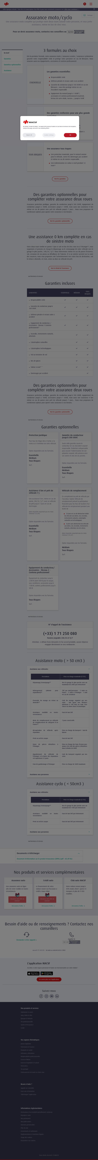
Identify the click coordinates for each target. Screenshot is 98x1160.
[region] (49, 128)
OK (70, 135)
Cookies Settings (49, 135)
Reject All (29, 135)
